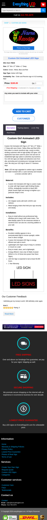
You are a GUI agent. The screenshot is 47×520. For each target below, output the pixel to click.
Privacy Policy (7, 449)
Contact (5, 500)
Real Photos (11, 133)
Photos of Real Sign (9, 454)
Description (11, 128)
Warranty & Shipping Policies (13, 447)
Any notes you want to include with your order (21, 93)
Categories (6, 475)
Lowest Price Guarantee (11, 452)
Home (4, 444)
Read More (9, 314)
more (38, 88)
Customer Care (8, 485)
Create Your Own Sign (10, 467)
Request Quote (7, 470)
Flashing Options (23, 128)
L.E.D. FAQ (35, 128)
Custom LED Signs (9, 472)
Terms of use (7, 457)
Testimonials (6, 490)
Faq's (4, 488)
